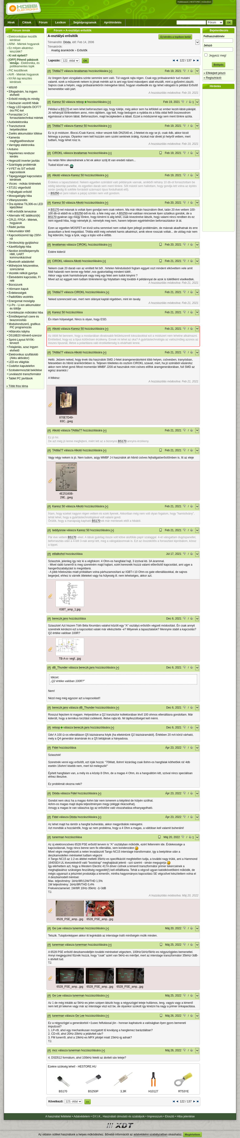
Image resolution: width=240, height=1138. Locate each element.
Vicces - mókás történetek (25, 183)
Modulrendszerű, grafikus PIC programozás (24, 325)
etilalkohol (58, 554)
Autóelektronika (18, 122)
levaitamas (81, 71)
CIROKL (57, 153)
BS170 (65, 109)
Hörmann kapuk (19, 289)
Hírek (11, 22)
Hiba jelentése (186, 1116)
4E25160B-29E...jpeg (66, 495)
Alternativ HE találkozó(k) (24, 215)
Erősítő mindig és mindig (24, 99)
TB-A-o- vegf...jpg (70, 658)
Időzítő (13, 87)
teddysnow (59, 530)
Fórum (43, 22)
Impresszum (154, 1116)
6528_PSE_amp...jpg (69, 919)
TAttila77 (57, 71)
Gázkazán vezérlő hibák (24, 103)
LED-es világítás (19, 362)
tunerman (58, 837)
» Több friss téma (17, 386)
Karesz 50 (58, 102)
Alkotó (56, 175)
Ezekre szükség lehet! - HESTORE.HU (72, 1066)
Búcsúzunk (15, 284)
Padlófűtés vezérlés (21, 296)
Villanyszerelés (18, 200)
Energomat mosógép (22, 301)
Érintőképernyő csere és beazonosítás (24, 318)
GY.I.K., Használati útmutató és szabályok (119, 1116)
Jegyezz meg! (218, 54)
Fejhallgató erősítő (20, 192)
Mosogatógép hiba (20, 196)
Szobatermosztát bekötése (25, 370)
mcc (54, 1050)
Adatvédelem (82, 1116)
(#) (49, 71)
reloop (80, 102)
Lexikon (60, 22)
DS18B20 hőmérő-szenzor (25, 335)
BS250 (55, 193)
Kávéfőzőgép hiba (20, 246)
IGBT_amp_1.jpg (70, 609)
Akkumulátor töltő (19, 231)
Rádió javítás (17, 227)
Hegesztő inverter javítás (24, 160)
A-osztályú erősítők (63, 36)
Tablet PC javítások (21, 378)
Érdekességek (17, 293)
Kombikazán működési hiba (26, 312)
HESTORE (195, 2)
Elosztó (169, 1116)
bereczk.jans (60, 618)
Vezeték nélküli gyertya (23, 273)
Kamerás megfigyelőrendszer (21, 139)
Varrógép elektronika (21, 145)
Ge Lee (56, 928)
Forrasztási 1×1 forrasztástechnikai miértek (26, 116)
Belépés (218, 64)
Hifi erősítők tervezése (23, 211)
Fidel (55, 747)
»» (87, 1101)
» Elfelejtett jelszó (214, 73)
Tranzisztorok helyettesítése (18, 127)
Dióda (67, 42)
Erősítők (82, 50)
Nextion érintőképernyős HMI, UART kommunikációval (24, 254)
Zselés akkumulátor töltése (25, 133)
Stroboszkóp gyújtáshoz (23, 242)
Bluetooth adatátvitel (21, 261)
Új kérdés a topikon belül (175, 36)
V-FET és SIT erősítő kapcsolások (22, 170)
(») (110, 71)
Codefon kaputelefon (22, 366)
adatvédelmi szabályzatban (151, 1134)
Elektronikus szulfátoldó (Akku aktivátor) (23, 356)
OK (229, 22)
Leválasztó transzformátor (25, 374)
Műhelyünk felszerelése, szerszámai (24, 267)
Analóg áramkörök (62, 50)
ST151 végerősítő (20, 187)
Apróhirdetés (113, 22)
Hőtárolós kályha (19, 331)
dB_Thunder (60, 667)
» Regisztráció (212, 77)
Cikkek (26, 22)
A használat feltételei (58, 1116)
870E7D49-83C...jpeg (66, 419)
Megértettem (192, 1134)
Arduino (13, 149)
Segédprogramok (85, 22)
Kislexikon (206, 2)
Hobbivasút (182, 2)
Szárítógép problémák (22, 164)
